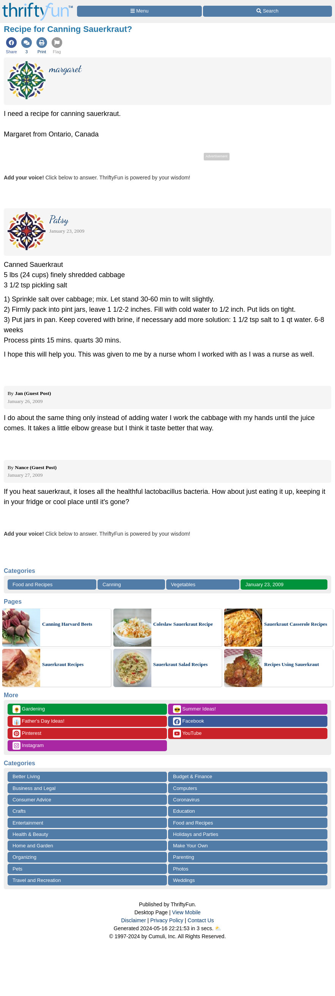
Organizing (24, 857)
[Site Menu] (139, 11)
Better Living (26, 776)
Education (184, 811)
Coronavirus (186, 800)
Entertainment (28, 823)
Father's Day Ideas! (38, 721)
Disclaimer (133, 920)
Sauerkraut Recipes (62, 664)
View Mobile (186, 912)
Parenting (183, 857)
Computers (185, 788)
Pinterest (27, 733)
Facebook (188, 721)
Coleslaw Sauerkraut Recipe (183, 624)
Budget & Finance (192, 776)
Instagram (28, 746)
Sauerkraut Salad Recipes (180, 664)
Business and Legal (34, 788)
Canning (111, 584)
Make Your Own (190, 846)
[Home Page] (37, 4)
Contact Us (201, 920)
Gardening (29, 709)
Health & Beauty (30, 834)
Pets (17, 869)
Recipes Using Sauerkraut (291, 664)
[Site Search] (267, 11)
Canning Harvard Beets (67, 624)
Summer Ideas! (194, 709)
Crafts (19, 811)
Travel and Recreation (37, 880)
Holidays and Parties (195, 834)
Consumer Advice (32, 800)
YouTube (187, 733)
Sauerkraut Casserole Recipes (295, 624)
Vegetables (183, 584)
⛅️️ (218, 928)
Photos (180, 869)
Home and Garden (33, 846)
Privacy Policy (166, 920)
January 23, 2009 (264, 584)
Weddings (184, 880)
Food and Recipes (33, 584)
